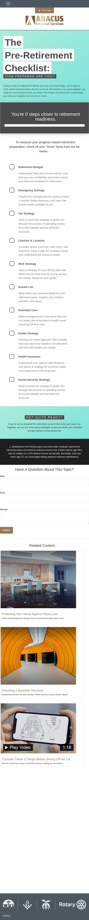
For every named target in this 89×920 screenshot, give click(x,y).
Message (3, 509)
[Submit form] (6, 530)
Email (2, 493)
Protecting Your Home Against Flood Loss (29, 614)
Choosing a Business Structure (22, 690)
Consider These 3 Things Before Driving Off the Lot (36, 759)
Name (2, 476)
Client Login (44, 10)
